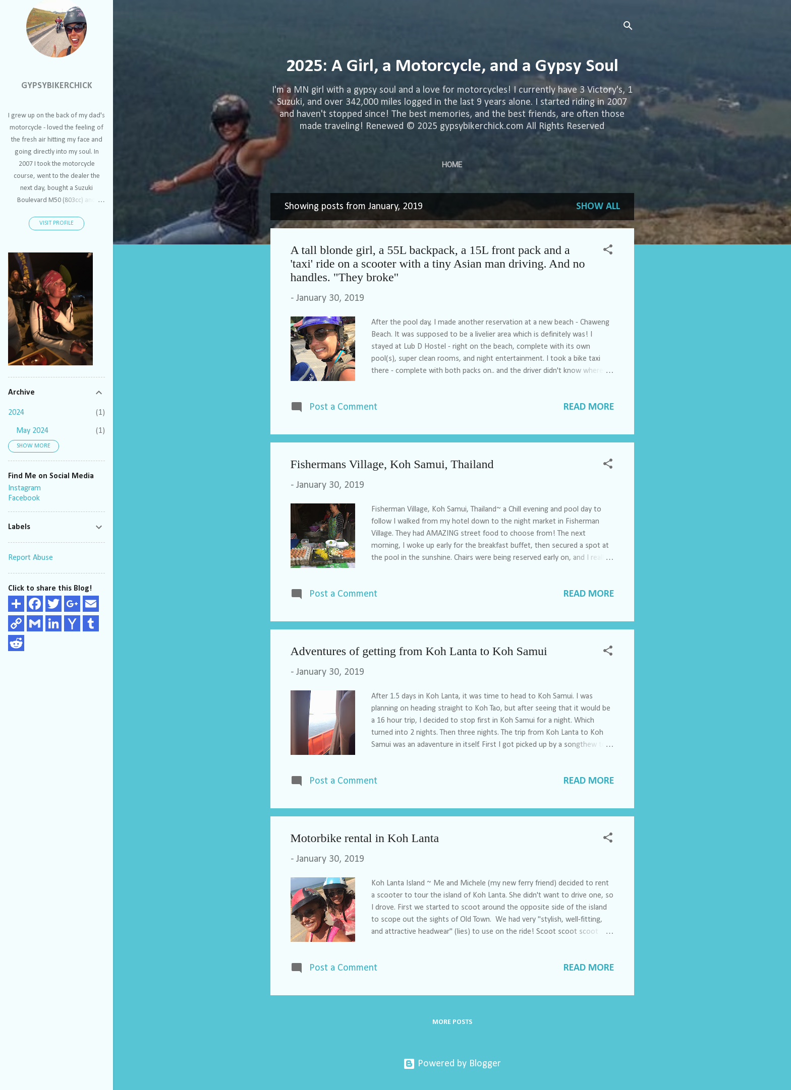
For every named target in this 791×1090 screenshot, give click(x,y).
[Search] (628, 27)
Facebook (24, 498)
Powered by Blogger (452, 1064)
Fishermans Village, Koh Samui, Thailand (392, 464)
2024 (16, 413)
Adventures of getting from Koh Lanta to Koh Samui (419, 651)
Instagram (24, 488)
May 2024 (32, 431)
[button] (608, 251)
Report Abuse (30, 558)
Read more (588, 407)
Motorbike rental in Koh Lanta (365, 838)
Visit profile (56, 223)
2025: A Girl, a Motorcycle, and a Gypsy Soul (452, 66)
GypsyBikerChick (56, 86)
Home (452, 164)
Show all (598, 207)
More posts (452, 1022)
